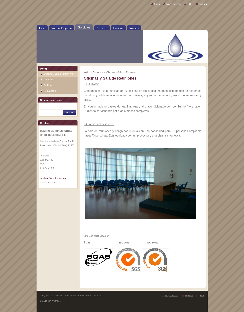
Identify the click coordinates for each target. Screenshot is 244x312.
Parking (48, 85)
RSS (190, 4)
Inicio (157, 4)
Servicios (98, 72)
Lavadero (48, 79)
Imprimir (203, 4)
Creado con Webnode (50, 301)
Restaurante (50, 91)
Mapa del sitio (173, 4)
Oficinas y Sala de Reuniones (59, 73)
